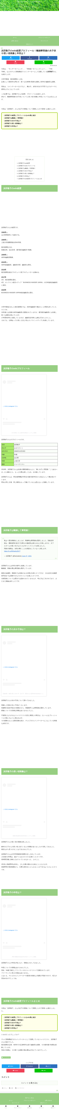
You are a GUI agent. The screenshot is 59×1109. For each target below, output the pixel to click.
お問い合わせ (48, 1101)
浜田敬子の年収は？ (24, 176)
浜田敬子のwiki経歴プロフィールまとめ (30, 179)
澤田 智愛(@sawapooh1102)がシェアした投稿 (24, 957)
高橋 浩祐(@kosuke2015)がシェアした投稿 (24, 836)
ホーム (11, 1101)
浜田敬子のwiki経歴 (24, 163)
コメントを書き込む (29, 1084)
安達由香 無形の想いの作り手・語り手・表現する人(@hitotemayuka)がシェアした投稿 (26, 694)
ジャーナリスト (6, 1058)
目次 (27, 159)
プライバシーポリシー (29, 1101)
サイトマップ (15, 1103)
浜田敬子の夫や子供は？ (25, 171)
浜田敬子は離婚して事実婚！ (27, 168)
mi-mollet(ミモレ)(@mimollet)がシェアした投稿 (24, 433)
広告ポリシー (43, 1103)
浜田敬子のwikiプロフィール (26, 166)
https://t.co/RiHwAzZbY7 (12, 552)
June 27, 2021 (27, 557)
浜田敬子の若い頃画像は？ (26, 174)
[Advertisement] (29, 23)
